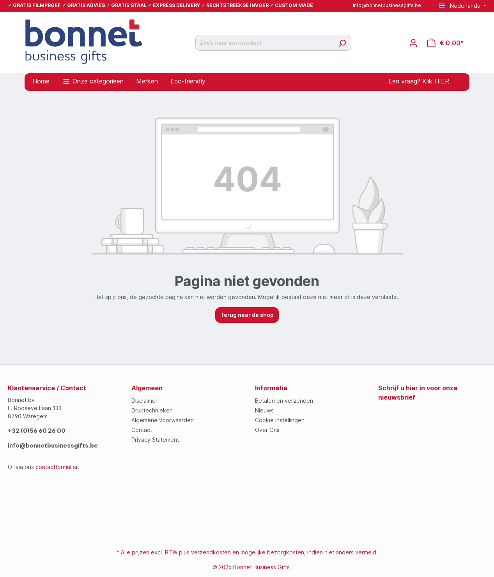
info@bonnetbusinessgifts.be (387, 5)
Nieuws (264, 410)
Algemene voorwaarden (162, 420)
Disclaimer (144, 400)
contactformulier (56, 467)
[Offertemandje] (445, 42)
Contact (141, 430)
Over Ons (267, 430)
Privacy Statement (155, 439)
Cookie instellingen (280, 420)
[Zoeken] (342, 43)
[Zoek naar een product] (264, 43)
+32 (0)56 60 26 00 (37, 430)
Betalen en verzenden (284, 400)
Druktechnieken (152, 410)
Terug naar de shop (247, 315)
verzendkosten (211, 552)
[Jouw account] (413, 42)
